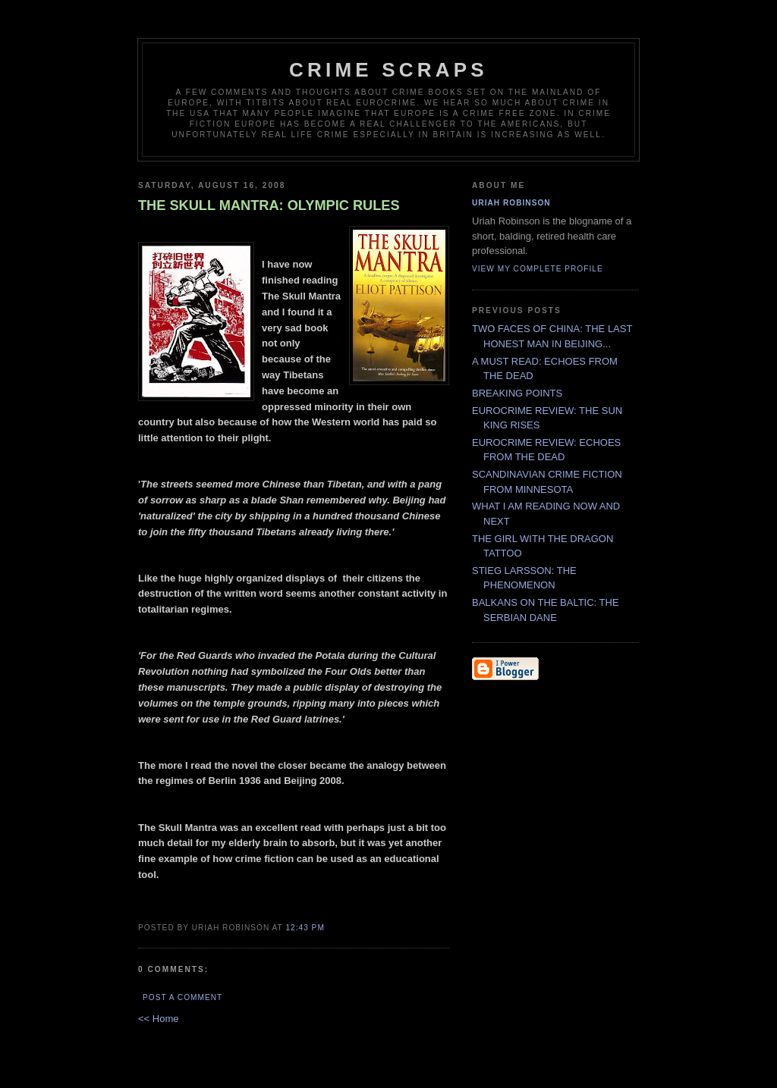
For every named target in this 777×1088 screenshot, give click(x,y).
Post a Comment (182, 997)
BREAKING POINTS (517, 393)
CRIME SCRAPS (388, 69)
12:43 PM (304, 927)
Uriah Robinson (511, 203)
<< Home (158, 1018)
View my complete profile (537, 269)
